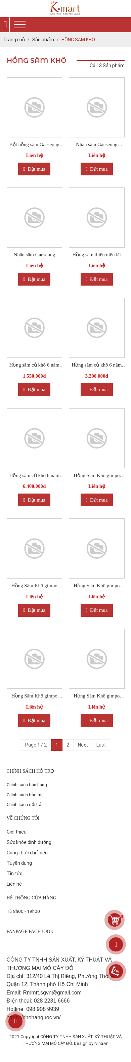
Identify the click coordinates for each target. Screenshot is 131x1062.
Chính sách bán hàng (27, 785)
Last (101, 745)
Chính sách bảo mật (26, 795)
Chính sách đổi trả (24, 804)
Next (83, 745)
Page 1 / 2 (36, 745)
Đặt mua (34, 169)
